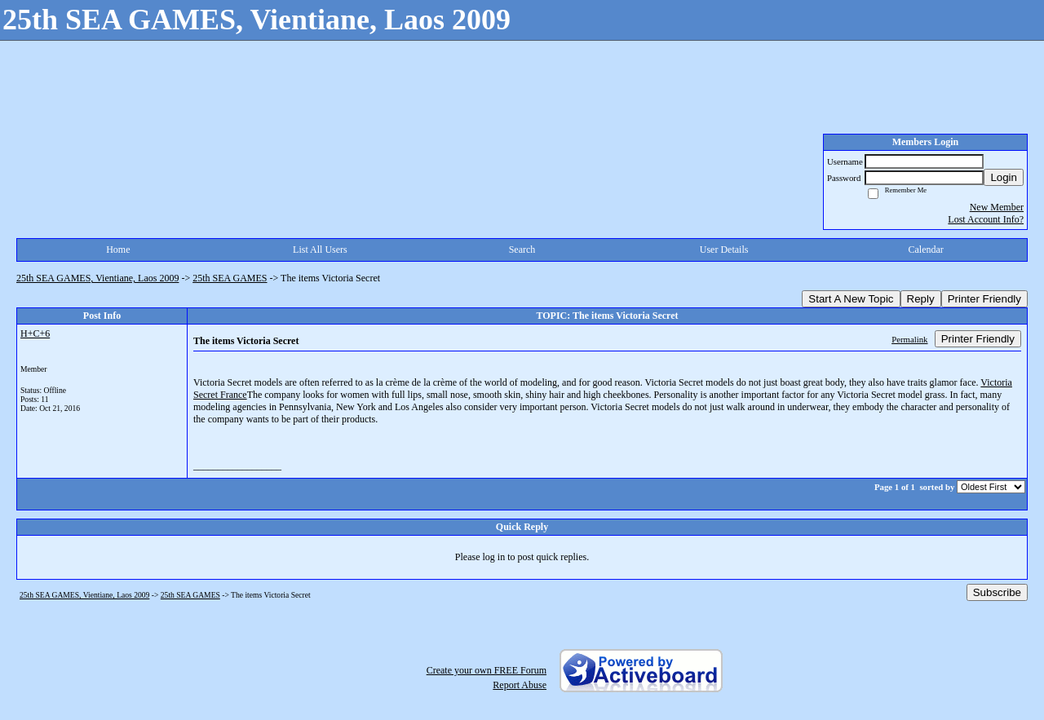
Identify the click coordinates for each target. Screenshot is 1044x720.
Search (522, 249)
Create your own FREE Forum (486, 670)
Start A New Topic (850, 299)
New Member (997, 207)
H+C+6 (35, 333)
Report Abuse (519, 685)
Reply (921, 299)
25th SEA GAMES (229, 278)
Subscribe (997, 592)
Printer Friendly (984, 299)
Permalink (909, 339)
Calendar (926, 249)
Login (1003, 177)
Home (118, 249)
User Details (724, 249)
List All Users (320, 249)
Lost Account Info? (986, 219)
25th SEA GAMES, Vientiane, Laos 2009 (97, 278)
